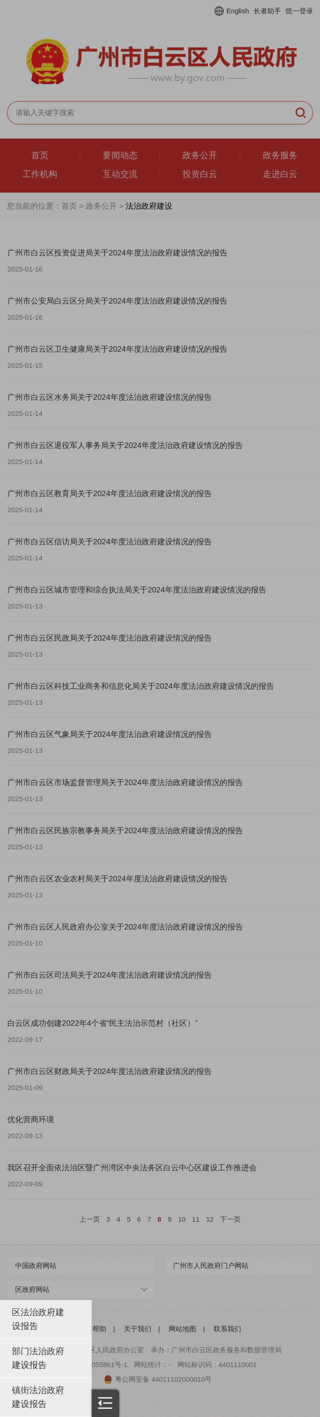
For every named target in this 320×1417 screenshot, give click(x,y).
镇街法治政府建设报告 (38, 1397)
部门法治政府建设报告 (38, 1358)
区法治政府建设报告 (38, 1319)
